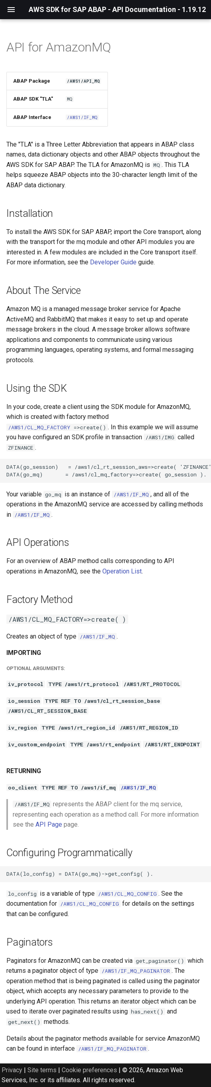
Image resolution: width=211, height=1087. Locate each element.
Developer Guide (113, 262)
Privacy (12, 1070)
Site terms (42, 1070)
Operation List (122, 571)
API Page (48, 824)
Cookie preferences (89, 1070)
